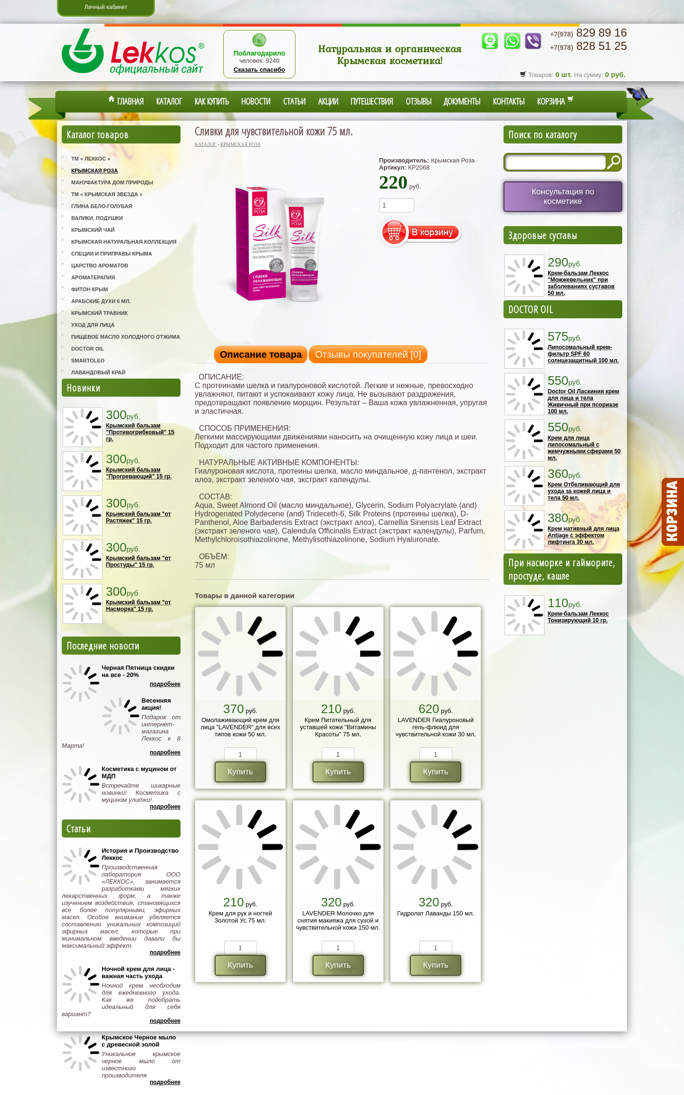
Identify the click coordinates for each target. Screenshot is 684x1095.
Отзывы (418, 101)
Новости (255, 101)
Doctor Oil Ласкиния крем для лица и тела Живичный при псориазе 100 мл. (583, 401)
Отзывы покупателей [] (368, 354)
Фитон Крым (89, 289)
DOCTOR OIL (530, 309)
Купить (240, 771)
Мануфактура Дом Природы (112, 182)
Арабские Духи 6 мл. (101, 301)
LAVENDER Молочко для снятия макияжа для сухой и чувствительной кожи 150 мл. (338, 920)
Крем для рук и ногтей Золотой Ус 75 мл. (240, 917)
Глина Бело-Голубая (101, 206)
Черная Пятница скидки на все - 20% (138, 671)
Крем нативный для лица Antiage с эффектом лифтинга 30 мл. (583, 535)
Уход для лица (92, 325)
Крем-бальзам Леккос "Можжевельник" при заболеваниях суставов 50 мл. (581, 283)
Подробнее (165, 684)
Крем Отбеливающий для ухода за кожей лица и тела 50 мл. (584, 491)
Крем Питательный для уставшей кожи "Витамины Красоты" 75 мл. (338, 727)
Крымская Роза (94, 170)
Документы (462, 101)
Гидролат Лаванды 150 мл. (435, 913)
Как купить (212, 101)
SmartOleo (87, 360)
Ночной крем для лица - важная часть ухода (138, 972)
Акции (328, 101)
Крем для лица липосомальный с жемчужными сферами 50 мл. (584, 448)
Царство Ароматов (99, 265)
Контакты (508, 101)
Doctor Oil (87, 349)
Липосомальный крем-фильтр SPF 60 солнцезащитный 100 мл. (583, 354)
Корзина (555, 101)
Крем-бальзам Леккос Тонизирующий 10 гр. (578, 617)
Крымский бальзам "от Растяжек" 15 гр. (138, 517)
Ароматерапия (93, 277)
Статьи (294, 101)
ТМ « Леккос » (90, 159)
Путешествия (372, 101)
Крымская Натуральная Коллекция (124, 242)
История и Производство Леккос (140, 854)
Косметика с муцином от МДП (139, 772)
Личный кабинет (106, 7)
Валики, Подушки (97, 218)
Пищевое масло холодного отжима (125, 337)
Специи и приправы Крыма (111, 254)
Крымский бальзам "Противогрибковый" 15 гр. (140, 432)
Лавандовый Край (98, 372)
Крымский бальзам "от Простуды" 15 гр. (138, 561)
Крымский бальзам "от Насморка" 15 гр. (138, 605)
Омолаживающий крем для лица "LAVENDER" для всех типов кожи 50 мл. (240, 727)
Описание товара (261, 354)
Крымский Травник (99, 313)
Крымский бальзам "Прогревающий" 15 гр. (138, 473)
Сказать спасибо (259, 69)
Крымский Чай (92, 230)
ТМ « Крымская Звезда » (106, 194)
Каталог (169, 101)
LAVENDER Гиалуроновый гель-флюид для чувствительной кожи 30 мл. (435, 727)
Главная (125, 101)
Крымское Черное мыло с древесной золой (139, 1041)
